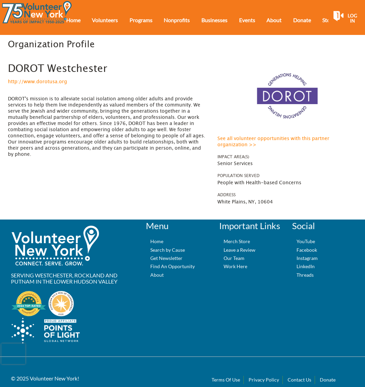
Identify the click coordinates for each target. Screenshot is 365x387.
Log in (352, 19)
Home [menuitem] (73, 20)
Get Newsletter (166, 258)
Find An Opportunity (172, 266)
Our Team (234, 258)
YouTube (306, 241)
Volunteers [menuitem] (105, 20)
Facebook (307, 250)
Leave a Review (239, 250)
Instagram (307, 258)
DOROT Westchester (57, 69)
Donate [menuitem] (302, 20)
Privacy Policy (264, 380)
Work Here (235, 266)
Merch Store (237, 241)
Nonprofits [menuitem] (177, 20)
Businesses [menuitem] (214, 20)
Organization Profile (51, 44)
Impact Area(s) (233, 157)
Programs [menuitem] (140, 20)
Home (156, 241)
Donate (328, 380)
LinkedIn (306, 266)
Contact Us (299, 380)
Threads (305, 275)
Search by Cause (167, 250)
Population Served (238, 176)
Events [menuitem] (247, 20)
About (157, 275)
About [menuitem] (273, 20)
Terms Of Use (226, 380)
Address (226, 195)
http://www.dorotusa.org (37, 81)
